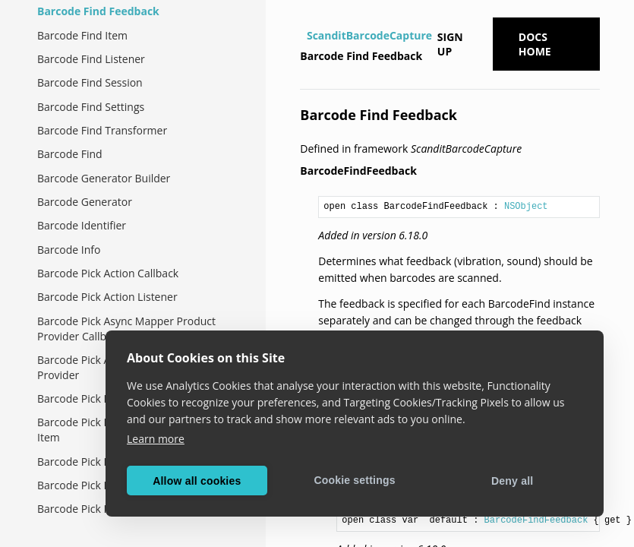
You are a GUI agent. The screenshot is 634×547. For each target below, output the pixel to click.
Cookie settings (354, 480)
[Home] (302, 36)
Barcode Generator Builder (103, 178)
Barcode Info (68, 249)
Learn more (156, 439)
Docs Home (535, 44)
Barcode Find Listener (91, 59)
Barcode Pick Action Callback (107, 273)
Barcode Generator (84, 201)
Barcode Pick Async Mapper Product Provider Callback (126, 328)
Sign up (450, 44)
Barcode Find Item (82, 35)
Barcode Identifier (81, 225)
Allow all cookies (197, 481)
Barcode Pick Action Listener (107, 296)
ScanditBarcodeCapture (369, 35)
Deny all (512, 481)
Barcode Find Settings (90, 107)
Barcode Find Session (90, 82)
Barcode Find (70, 154)
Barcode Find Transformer (102, 130)
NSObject (526, 206)
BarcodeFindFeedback (536, 520)
